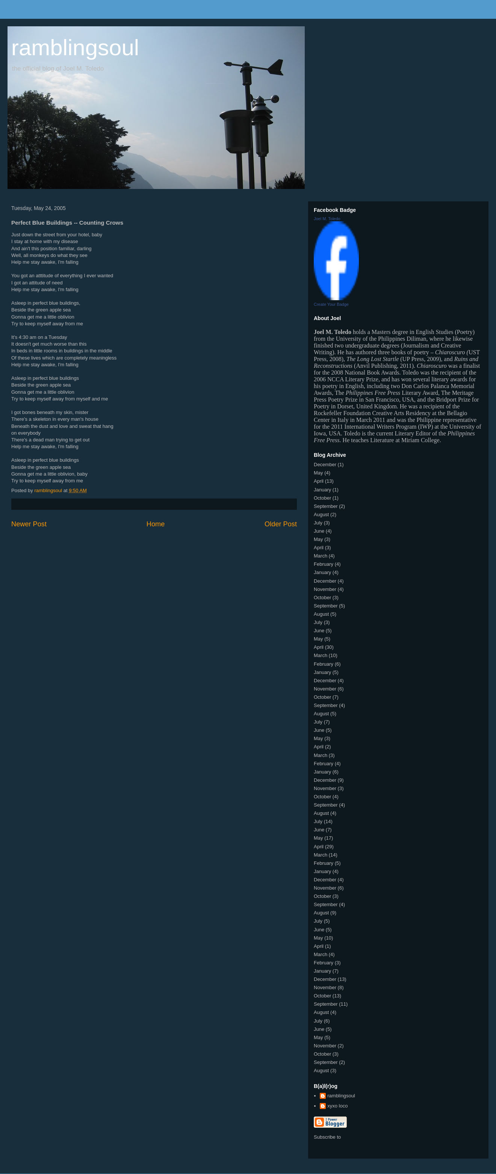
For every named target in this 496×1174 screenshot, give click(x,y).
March (320, 556)
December (325, 464)
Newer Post (29, 524)
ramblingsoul (75, 47)
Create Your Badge (331, 304)
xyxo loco (337, 1106)
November (325, 589)
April (319, 481)
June (319, 531)
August (321, 514)
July (318, 523)
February (323, 564)
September (326, 506)
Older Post (281, 524)
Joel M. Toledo (327, 218)
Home (156, 524)
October (322, 498)
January (322, 490)
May (318, 473)
